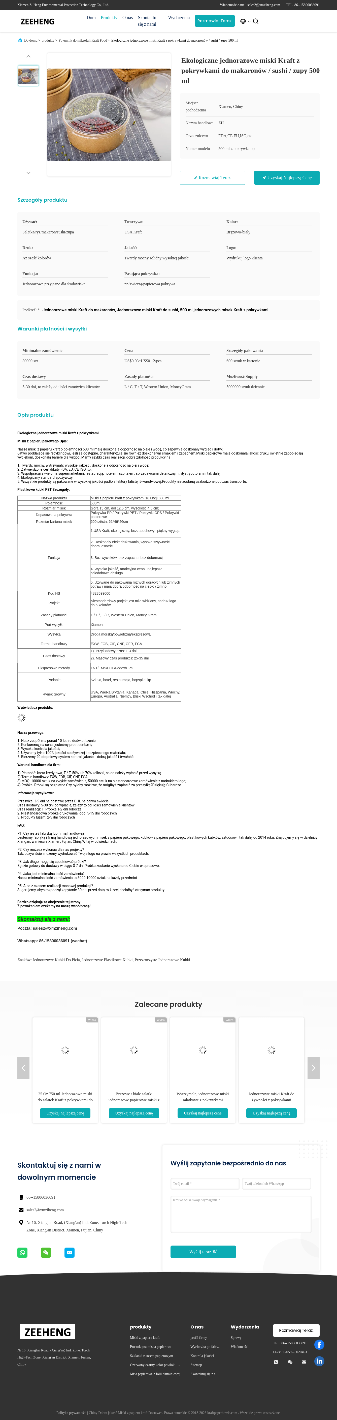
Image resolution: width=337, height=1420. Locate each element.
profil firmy (198, 1338)
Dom (91, 17)
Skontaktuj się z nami (148, 21)
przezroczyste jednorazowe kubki (162, 960)
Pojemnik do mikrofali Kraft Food (83, 40)
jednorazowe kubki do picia (56, 960)
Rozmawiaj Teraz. (214, 21)
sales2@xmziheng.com (45, 1210)
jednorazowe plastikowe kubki (107, 960)
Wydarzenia (179, 17)
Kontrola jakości (202, 1356)
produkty (48, 40)
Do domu (31, 40)
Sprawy (236, 1338)
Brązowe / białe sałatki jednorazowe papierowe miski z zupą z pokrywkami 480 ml (133, 1100)
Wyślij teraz (203, 1251)
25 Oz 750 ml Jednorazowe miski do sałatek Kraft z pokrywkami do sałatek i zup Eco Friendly (65, 1100)
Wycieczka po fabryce (205, 1347)
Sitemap (196, 1365)
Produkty (109, 17)
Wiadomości (239, 1347)
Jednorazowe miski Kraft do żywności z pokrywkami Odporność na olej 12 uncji (271, 1100)
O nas (127, 17)
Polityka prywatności (71, 1413)
